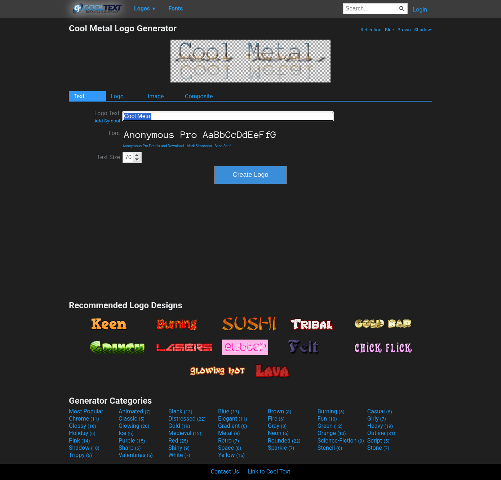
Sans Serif (222, 146)
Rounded (284, 440)
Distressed (186, 418)
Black (180, 411)
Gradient (232, 425)
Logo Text (107, 117)
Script (378, 440)
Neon (278, 433)
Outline (381, 433)
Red (178, 440)
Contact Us (225, 471)
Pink (79, 440)
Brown (404, 29)
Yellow (231, 455)
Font (114, 133)
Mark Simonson (199, 146)
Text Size (108, 157)
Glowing (134, 425)
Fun (327, 418)
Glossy (82, 425)
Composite (199, 96)
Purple (132, 440)
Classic (132, 418)
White (179, 455)
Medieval (184, 433)
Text (79, 96)
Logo (117, 96)
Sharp (130, 447)
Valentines (136, 455)
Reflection (370, 29)
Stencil (330, 447)
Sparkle (281, 447)
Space (229, 447)
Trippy (80, 455)
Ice (126, 433)
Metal (229, 433)
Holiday (82, 433)
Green (330, 425)
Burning (331, 411)
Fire (276, 418)
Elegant (232, 418)
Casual (379, 411)
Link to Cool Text (269, 471)
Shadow (422, 29)
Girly (376, 418)
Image (156, 96)
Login (420, 9)
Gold (179, 425)
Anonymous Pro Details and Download (153, 146)
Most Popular (86, 411)
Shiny (179, 447)
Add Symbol (107, 121)
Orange (332, 433)
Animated (135, 411)
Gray (277, 425)
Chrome (84, 418)
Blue (389, 29)
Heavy (380, 425)
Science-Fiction (341, 440)
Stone (378, 447)
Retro (228, 440)
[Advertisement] (34, 131)
